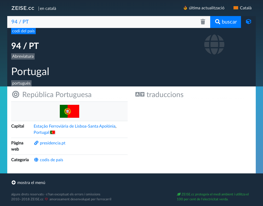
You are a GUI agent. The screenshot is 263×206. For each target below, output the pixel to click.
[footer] (131, 183)
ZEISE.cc (22, 8)
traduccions (159, 94)
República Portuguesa (51, 94)
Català (242, 8)
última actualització (203, 8)
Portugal (44, 132)
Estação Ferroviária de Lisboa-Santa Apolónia (74, 126)
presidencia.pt (49, 143)
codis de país (48, 160)
